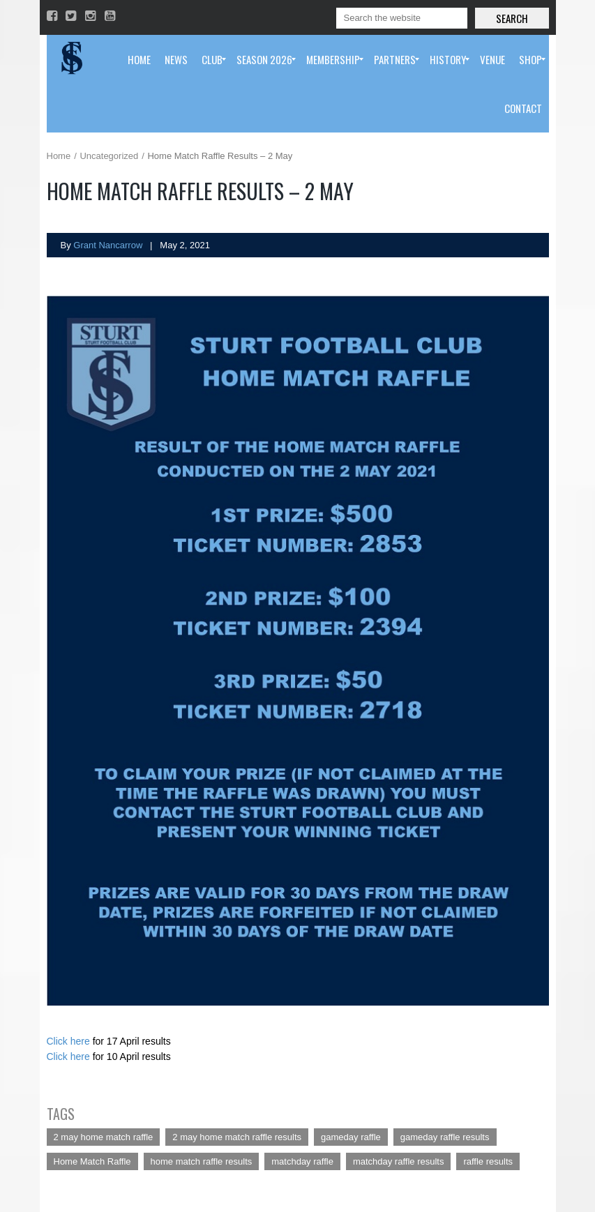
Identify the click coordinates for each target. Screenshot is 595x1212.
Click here (68, 1041)
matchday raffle (302, 1161)
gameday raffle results (445, 1137)
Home (59, 156)
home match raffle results (202, 1161)
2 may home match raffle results (236, 1137)
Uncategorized (109, 156)
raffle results (488, 1161)
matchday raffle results (398, 1161)
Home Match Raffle (92, 1161)
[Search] (401, 18)
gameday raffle (351, 1137)
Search (512, 18)
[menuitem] (139, 59)
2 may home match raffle (103, 1137)
